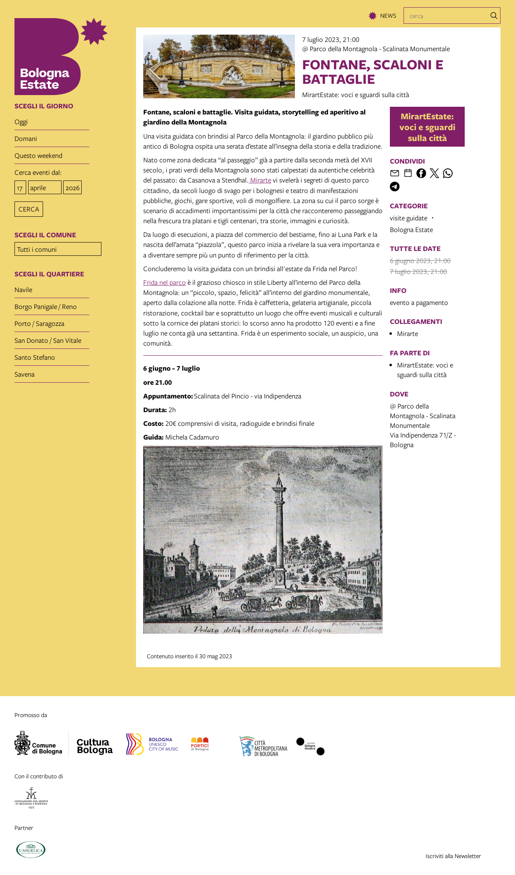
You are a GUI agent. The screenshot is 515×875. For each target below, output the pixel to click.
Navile (23, 287)
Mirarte (260, 180)
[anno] (72, 186)
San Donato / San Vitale (47, 337)
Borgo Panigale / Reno (45, 304)
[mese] (45, 186)
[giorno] (20, 186)
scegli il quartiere (49, 271)
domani (25, 138)
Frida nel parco (164, 282)
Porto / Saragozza (39, 321)
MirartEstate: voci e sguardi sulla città (427, 126)
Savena (24, 371)
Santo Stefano (34, 354)
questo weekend (38, 155)
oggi (21, 121)
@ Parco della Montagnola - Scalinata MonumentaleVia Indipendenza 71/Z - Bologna (423, 425)
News (388, 15)
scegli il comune (45, 233)
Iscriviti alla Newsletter (453, 856)
